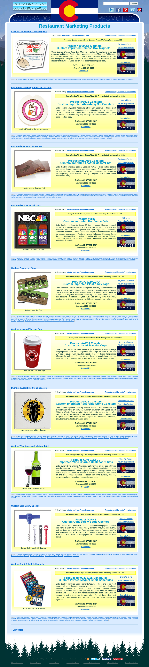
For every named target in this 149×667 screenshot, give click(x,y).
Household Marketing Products (110, 136)
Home (57, 659)
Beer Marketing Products (60, 135)
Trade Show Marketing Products (101, 138)
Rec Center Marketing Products (71, 319)
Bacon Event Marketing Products (26, 436)
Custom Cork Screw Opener (25, 506)
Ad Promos (126, 218)
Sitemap (64, 659)
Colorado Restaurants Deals (92, 663)
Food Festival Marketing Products (117, 258)
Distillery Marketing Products (19, 195)
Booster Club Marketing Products (62, 258)
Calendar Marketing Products (100, 617)
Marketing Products (92, 79)
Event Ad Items (126, 577)
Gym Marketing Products (76, 318)
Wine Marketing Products (118, 496)
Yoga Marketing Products (66, 321)
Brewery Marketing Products (76, 135)
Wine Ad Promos (125, 459)
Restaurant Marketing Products (108, 79)
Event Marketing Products (75, 136)
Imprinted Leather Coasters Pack (27, 146)
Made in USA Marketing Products (60, 79)
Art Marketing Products (24, 494)
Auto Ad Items (126, 100)
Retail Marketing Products (108, 319)
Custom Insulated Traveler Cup (26, 329)
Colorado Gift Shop (112, 663)
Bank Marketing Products (44, 135)
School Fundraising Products (125, 319)
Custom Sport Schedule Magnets (27, 564)
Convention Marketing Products (37, 136)
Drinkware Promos (126, 342)
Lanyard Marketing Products (129, 318)
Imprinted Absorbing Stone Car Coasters (31, 87)
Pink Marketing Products (48, 138)
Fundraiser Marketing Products (42, 318)
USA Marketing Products (125, 79)
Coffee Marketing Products (19, 136)
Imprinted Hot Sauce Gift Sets (26, 205)
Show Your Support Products (83, 138)
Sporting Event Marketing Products (63, 620)
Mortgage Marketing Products (109, 378)
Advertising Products (126, 53)
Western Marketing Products (126, 259)
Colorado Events (126, 67)
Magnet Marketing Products (78, 79)
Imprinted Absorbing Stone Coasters (29, 388)
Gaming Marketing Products (92, 136)
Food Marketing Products (42, 79)
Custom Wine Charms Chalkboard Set (30, 446)
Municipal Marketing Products (31, 138)
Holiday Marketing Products (35, 496)
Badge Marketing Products (63, 316)
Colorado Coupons (35, 663)
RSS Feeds (82, 659)
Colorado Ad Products (131, 663)
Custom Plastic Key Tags (23, 268)
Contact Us (83, 71)
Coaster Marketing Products (129, 135)
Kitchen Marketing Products (129, 136)
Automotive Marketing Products (26, 135)
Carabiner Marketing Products (101, 316)
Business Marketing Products (94, 135)
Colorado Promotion (33, 659)
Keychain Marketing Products (111, 318)
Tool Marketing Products (37, 556)
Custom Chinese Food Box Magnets (29, 31)
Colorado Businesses (17, 663)
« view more (17, 630)
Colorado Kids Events (72, 663)
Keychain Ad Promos (126, 281)
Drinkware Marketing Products (57, 136)
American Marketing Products (25, 79)
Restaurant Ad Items (126, 44)
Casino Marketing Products (112, 135)
